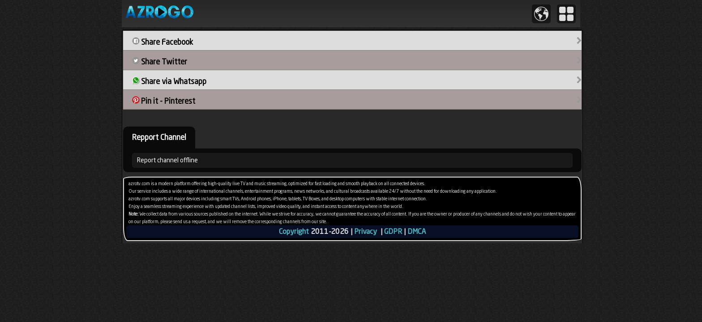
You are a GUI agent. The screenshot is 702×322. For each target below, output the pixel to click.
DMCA (416, 231)
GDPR (393, 231)
